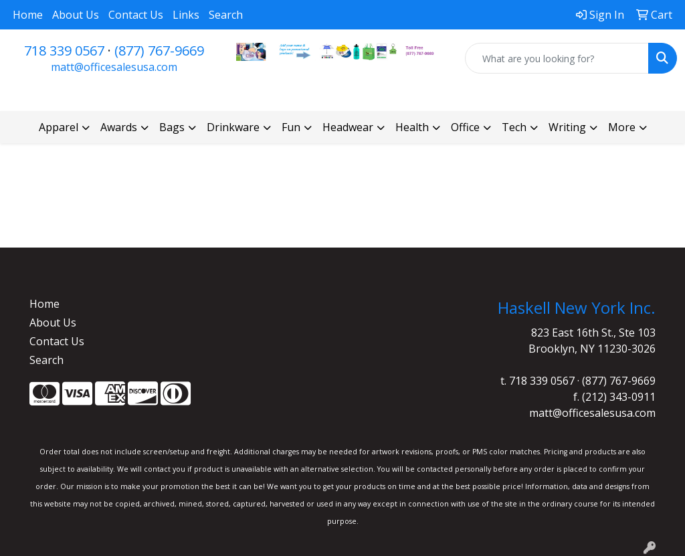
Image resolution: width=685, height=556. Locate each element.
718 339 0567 (64, 50)
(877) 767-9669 (159, 50)
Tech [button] (514, 127)
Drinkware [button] (233, 127)
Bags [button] (172, 127)
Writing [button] (567, 127)
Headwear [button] (347, 127)
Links (186, 14)
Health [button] (412, 127)
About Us (75, 14)
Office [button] (465, 127)
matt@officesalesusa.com (114, 67)
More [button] (621, 127)
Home (28, 14)
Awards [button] (118, 127)
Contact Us (135, 14)
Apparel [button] (58, 127)
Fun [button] (291, 127)
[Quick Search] (557, 58)
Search (226, 14)
